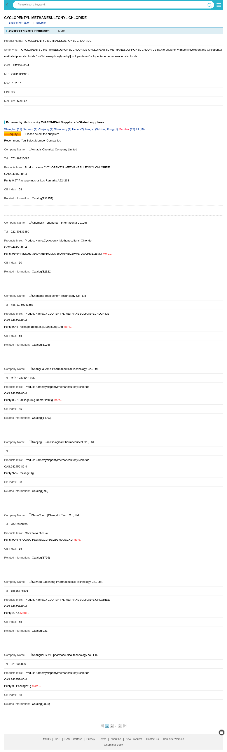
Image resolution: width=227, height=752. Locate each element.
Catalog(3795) (41, 557)
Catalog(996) (40, 491)
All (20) (140, 129)
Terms (103, 739)
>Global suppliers (90, 122)
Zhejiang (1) (46, 129)
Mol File (22, 101)
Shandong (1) (63, 129)
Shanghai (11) (13, 129)
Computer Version (173, 739)
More (61, 30)
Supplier (41, 22)
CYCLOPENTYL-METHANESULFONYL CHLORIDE (54, 49)
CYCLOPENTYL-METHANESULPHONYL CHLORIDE (122, 49)
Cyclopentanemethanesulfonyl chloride (112, 56)
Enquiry (12, 134)
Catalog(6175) (41, 344)
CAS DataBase (73, 739)
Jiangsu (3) (92, 129)
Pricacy (90, 739)
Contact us (152, 739)
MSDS (47, 739)
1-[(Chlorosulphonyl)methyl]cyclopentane (62, 56)
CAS (57, 739)
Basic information (19, 22)
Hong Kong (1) (109, 129)
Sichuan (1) (30, 129)
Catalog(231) (40, 630)
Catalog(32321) (42, 271)
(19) (127, 129)
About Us (116, 739)
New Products (134, 739)
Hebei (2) (78, 129)
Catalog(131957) (42, 198)
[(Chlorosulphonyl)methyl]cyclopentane (181, 49)
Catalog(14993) (42, 417)
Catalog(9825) (41, 703)
